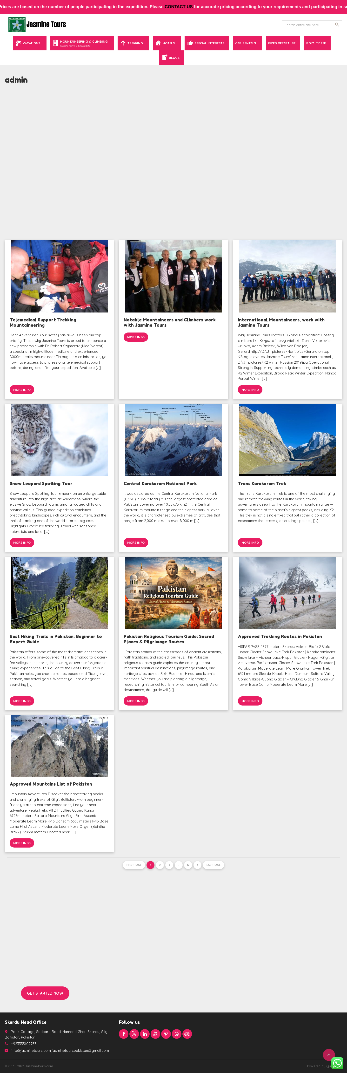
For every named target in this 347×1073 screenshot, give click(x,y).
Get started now (45, 993)
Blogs (174, 58)
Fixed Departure (281, 43)
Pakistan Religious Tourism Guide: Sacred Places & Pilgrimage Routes (169, 639)
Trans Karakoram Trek (262, 483)
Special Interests (209, 43)
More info (22, 390)
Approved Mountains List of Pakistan (51, 784)
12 (188, 865)
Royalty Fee (316, 43)
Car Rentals (245, 43)
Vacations (31, 43)
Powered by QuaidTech (324, 1066)
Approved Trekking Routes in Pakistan (280, 636)
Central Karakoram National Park (160, 483)
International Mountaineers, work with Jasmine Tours (281, 322)
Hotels (169, 43)
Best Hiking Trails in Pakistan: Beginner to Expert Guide (56, 639)
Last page (213, 865)
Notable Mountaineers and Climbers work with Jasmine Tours (170, 322)
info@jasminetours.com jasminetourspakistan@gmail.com (60, 1050)
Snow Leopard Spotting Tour (41, 483)
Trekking (135, 43)
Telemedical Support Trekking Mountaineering (43, 322)
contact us (184, 6)
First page (134, 865)
